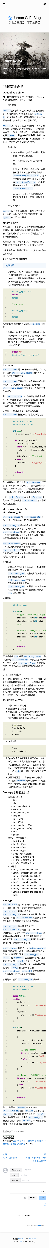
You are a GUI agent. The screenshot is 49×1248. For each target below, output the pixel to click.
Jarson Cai (32, 1239)
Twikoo (38, 1226)
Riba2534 (21, 1239)
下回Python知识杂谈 (10, 1156)
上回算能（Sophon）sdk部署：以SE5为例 (35, 1157)
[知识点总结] (25, 69)
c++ (35, 69)
